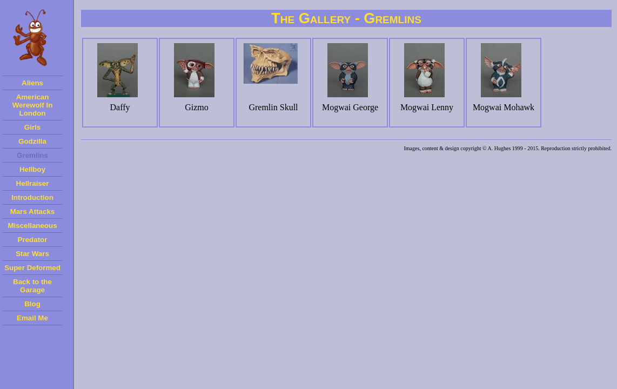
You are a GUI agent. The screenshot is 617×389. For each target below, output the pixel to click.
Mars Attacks (32, 211)
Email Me (32, 318)
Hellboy (32, 169)
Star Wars (32, 254)
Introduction (32, 197)
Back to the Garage (32, 286)
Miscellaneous (32, 226)
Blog (32, 304)
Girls (32, 127)
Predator (33, 240)
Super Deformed (32, 268)
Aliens (32, 83)
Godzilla (32, 141)
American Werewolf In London (32, 105)
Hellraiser (32, 183)
